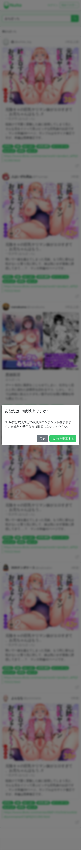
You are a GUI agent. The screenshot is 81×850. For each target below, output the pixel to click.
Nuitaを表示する (63, 438)
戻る (42, 438)
